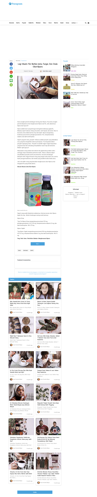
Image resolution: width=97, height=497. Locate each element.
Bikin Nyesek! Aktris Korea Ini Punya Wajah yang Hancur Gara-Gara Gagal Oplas (20, 303)
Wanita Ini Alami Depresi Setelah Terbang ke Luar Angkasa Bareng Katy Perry (47, 303)
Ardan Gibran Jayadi (47, 71)
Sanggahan (70, 192)
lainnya (74, 23)
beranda (11, 23)
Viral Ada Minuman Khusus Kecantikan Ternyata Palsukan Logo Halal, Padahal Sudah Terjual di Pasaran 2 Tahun (48, 473)
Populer (24, 23)
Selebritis (30, 23)
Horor (50, 23)
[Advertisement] (59, 11)
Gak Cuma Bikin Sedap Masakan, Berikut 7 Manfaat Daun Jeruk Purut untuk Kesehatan (48, 337)
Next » (37, 244)
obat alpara (25, 250)
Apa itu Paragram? (81, 194)
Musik (61, 23)
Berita (18, 23)
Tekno (44, 23)
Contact (75, 197)
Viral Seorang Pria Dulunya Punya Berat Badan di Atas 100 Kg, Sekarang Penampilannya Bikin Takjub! (48, 439)
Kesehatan (24, 60)
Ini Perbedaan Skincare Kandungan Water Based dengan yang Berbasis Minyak (19, 404)
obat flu (31, 250)
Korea (67, 23)
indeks (35, 492)
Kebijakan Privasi (78, 192)
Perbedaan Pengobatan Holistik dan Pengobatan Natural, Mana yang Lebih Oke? (20, 439)
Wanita (56, 23)
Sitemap (75, 196)
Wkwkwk (38, 23)
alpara (19, 250)
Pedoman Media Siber (70, 194)
